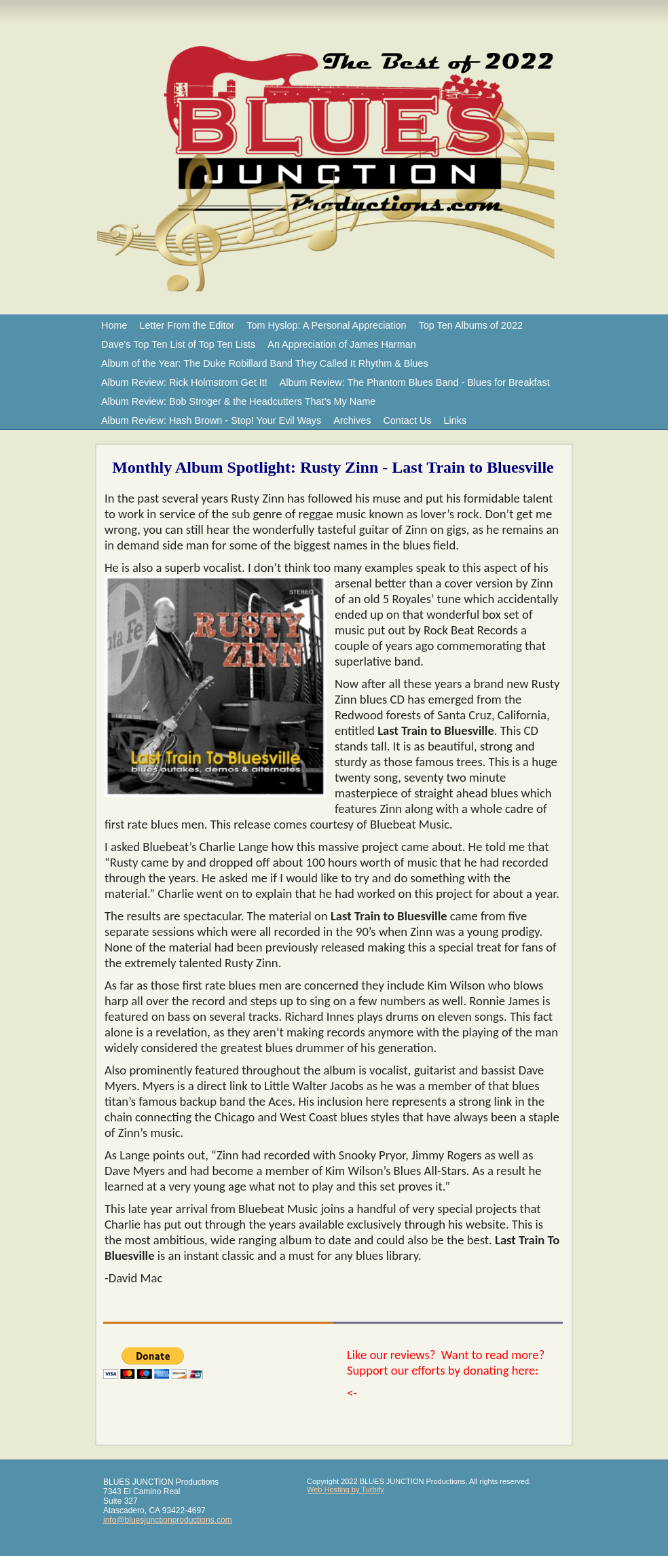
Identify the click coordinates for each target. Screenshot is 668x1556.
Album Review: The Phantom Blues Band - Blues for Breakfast (415, 382)
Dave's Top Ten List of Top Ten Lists (178, 344)
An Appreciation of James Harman (341, 344)
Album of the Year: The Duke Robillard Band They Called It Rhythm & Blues (264, 363)
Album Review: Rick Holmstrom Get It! (184, 382)
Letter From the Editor (186, 325)
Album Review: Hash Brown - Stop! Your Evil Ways (211, 420)
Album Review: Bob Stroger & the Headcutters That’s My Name (238, 401)
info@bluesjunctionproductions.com (167, 1520)
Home (114, 325)
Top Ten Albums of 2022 (471, 325)
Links (455, 420)
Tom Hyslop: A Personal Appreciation (326, 325)
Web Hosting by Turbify (345, 1489)
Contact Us (407, 420)
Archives (352, 420)
